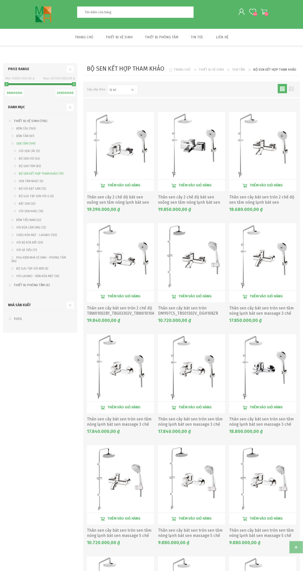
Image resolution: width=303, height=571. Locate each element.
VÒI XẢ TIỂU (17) (26, 251)
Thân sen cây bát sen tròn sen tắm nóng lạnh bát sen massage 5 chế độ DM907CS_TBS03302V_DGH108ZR (191, 536)
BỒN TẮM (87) (25, 137)
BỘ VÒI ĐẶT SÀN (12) (32, 190)
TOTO (18, 320)
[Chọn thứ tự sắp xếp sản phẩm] (123, 91)
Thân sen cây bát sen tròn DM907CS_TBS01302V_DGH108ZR (188, 312)
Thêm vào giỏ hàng (123, 186)
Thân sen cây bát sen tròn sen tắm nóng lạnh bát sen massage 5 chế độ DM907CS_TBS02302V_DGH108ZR (120, 536)
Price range (18, 70)
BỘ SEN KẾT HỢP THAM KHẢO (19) (41, 175)
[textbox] (135, 12)
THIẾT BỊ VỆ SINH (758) (30, 122)
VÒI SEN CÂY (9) (29, 152)
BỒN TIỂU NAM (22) (28, 221)
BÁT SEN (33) (27, 205)
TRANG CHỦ (182, 71)
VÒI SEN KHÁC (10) (31, 212)
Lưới (282, 89)
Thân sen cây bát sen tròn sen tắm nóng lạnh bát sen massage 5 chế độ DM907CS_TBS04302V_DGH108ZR (262, 536)
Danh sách (291, 89)
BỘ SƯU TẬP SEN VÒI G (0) (36, 197)
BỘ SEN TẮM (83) (30, 167)
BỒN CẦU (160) (26, 130)
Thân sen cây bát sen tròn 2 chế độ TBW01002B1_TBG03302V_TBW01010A (120, 312)
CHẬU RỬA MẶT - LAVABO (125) (36, 236)
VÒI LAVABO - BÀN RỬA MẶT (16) (37, 277)
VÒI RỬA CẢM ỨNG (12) (31, 229)
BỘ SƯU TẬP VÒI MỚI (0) (32, 270)
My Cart (262, 12)
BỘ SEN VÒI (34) (29, 160)
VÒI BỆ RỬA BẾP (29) (29, 244)
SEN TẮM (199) (26, 145)
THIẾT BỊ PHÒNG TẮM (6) (32, 286)
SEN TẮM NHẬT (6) (31, 182)
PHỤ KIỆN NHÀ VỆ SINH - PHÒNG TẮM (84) (38, 260)
